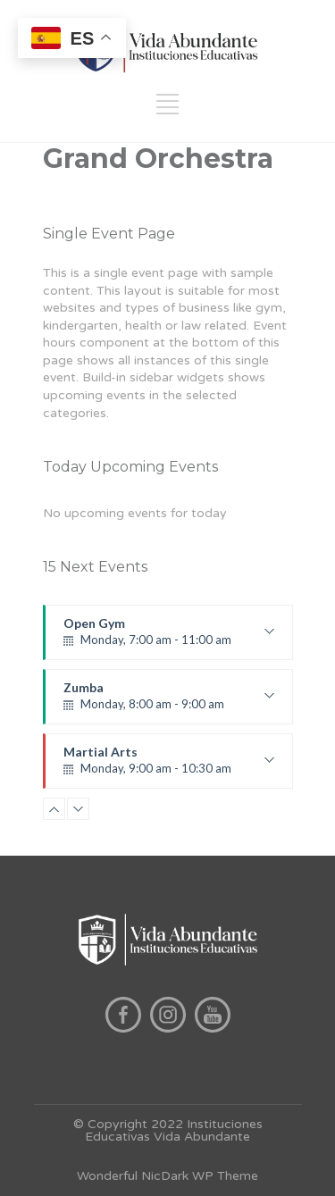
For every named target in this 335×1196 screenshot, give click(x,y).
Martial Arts (168, 766)
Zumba (168, 702)
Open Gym (168, 637)
